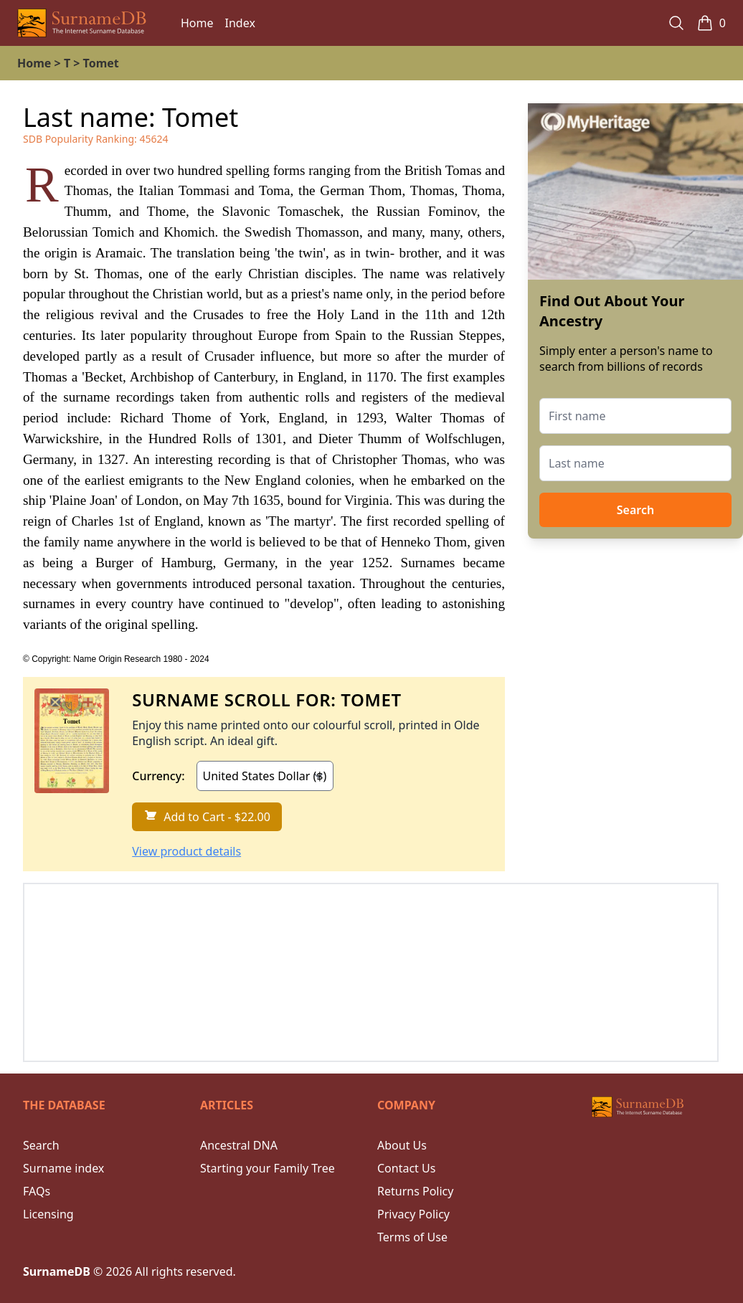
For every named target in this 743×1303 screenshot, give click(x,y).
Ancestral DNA (239, 1145)
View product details (186, 851)
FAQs (36, 1191)
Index (240, 23)
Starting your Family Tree (267, 1168)
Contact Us (406, 1168)
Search (635, 510)
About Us (402, 1145)
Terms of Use (412, 1237)
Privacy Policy (413, 1214)
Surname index (63, 1168)
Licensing (48, 1214)
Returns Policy (415, 1191)
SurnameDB (56, 1271)
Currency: (158, 776)
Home (197, 23)
